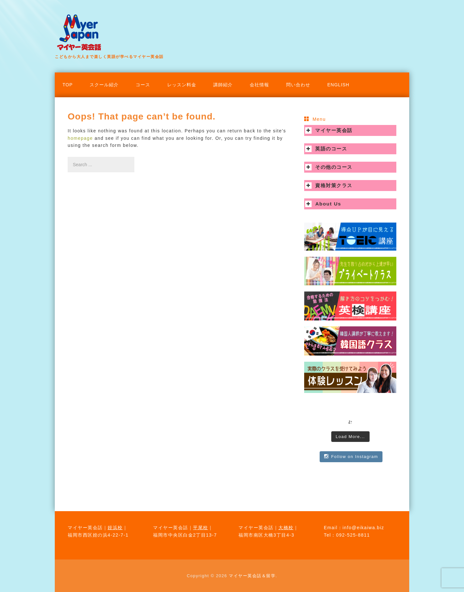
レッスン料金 (181, 84)
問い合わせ (298, 84)
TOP (68, 84)
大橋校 (286, 527)
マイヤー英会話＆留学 (252, 575)
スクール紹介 (104, 84)
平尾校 (200, 527)
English (338, 84)
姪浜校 (115, 527)
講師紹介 (223, 84)
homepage (80, 138)
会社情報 (259, 84)
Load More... (350, 436)
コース (143, 84)
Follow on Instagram (351, 456)
